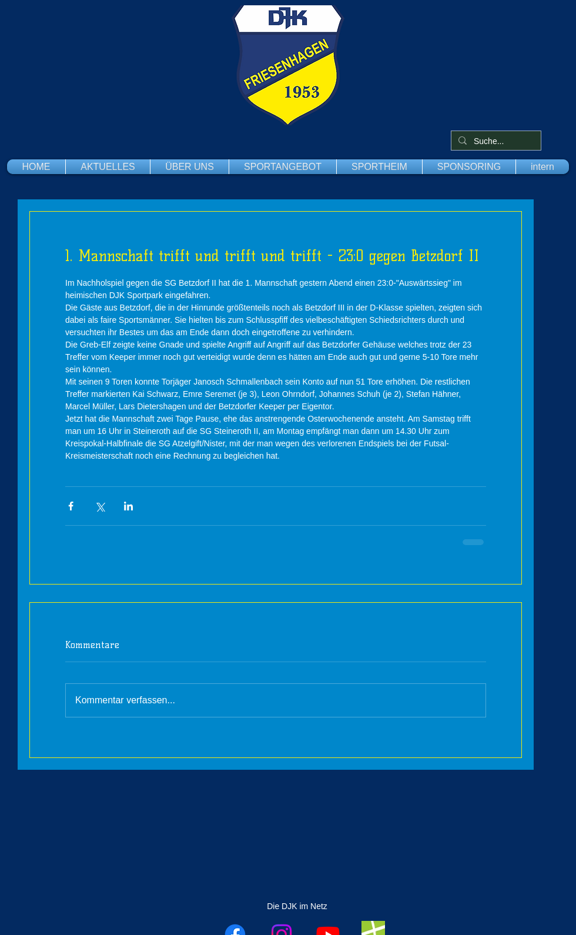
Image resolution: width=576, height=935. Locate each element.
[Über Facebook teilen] (70, 506)
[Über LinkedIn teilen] (128, 506)
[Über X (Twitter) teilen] (99, 506)
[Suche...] (495, 141)
